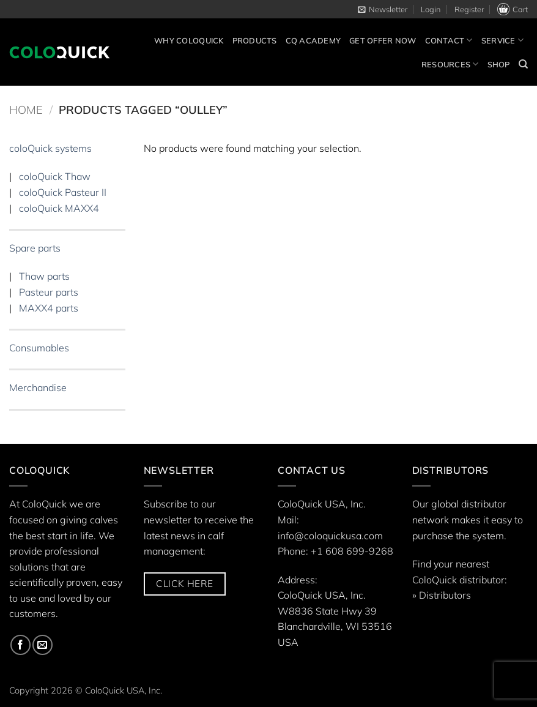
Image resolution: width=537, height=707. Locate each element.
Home (26, 110)
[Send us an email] (42, 645)
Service (502, 40)
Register (469, 9)
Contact (449, 40)
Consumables (39, 348)
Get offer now (382, 40)
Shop (498, 64)
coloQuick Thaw (55, 177)
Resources (450, 64)
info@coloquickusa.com (330, 535)
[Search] (523, 64)
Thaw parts (44, 277)
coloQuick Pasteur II (62, 192)
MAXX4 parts (48, 308)
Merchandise (38, 388)
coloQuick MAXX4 (59, 208)
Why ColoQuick (188, 40)
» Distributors (441, 595)
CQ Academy (313, 40)
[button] (382, 9)
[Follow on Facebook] (20, 645)
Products (254, 40)
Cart (512, 9)
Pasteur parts (48, 292)
